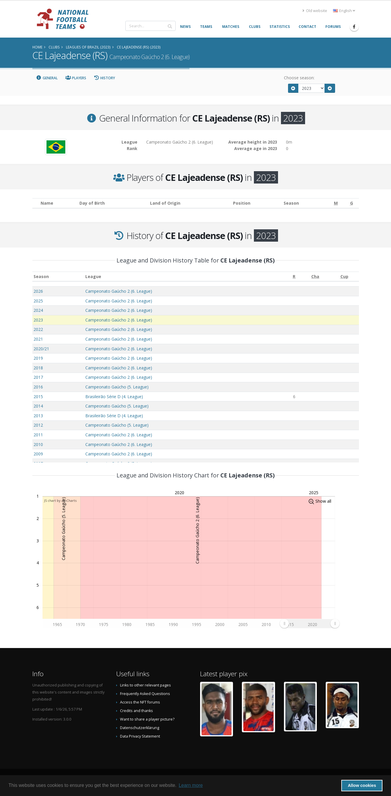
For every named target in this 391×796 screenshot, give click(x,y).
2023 (38, 320)
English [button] (344, 10)
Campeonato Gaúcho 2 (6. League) (118, 291)
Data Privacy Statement (140, 736)
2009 (38, 454)
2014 (38, 406)
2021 (38, 339)
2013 (38, 415)
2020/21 (41, 348)
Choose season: (299, 77)
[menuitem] (309, 623)
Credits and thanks (136, 710)
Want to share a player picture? (147, 719)
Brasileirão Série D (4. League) (114, 396)
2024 (38, 310)
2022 (38, 329)
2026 (38, 291)
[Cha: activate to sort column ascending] (315, 276)
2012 (38, 425)
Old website (314, 10)
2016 (38, 387)
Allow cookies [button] (362, 785)
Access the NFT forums (140, 702)
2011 (38, 434)
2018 (38, 368)
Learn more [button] (191, 785)
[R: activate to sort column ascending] (294, 276)
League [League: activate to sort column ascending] (93, 276)
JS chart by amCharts (60, 500)
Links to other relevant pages (145, 685)
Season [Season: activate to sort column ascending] (41, 276)
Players (75, 77)
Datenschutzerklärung (139, 727)
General (47, 77)
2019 (38, 358)
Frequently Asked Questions (145, 693)
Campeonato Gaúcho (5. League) (117, 387)
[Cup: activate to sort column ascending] (344, 276)
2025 (38, 301)
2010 (38, 444)
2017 (38, 377)
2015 (38, 396)
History (104, 77)
